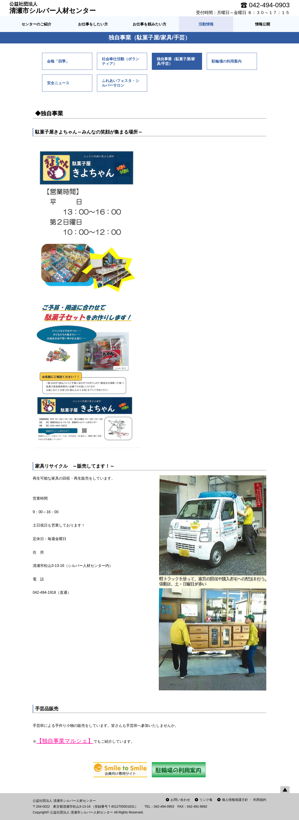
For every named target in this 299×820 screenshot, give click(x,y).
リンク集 (206, 800)
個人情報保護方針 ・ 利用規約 (244, 800)
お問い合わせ (180, 800)
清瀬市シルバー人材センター (52, 7)
